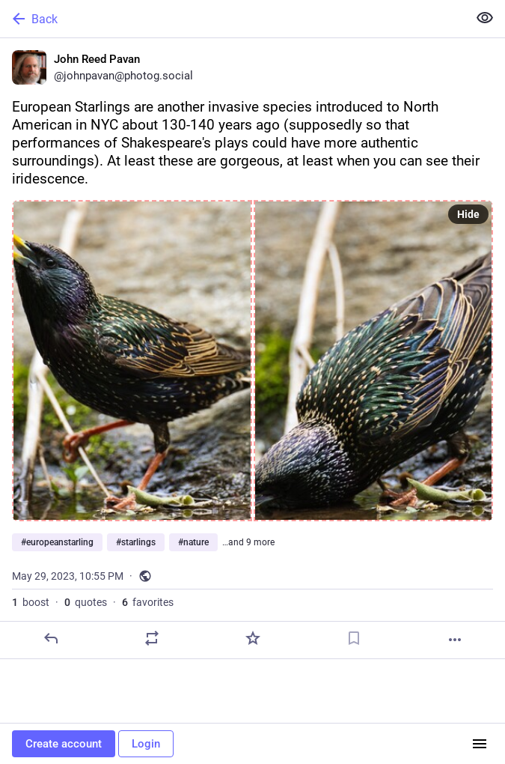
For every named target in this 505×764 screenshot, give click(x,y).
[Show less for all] (485, 18)
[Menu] (479, 744)
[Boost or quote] (152, 638)
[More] (455, 640)
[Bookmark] (354, 638)
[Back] (232, 18)
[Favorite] (253, 638)
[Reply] (51, 638)
